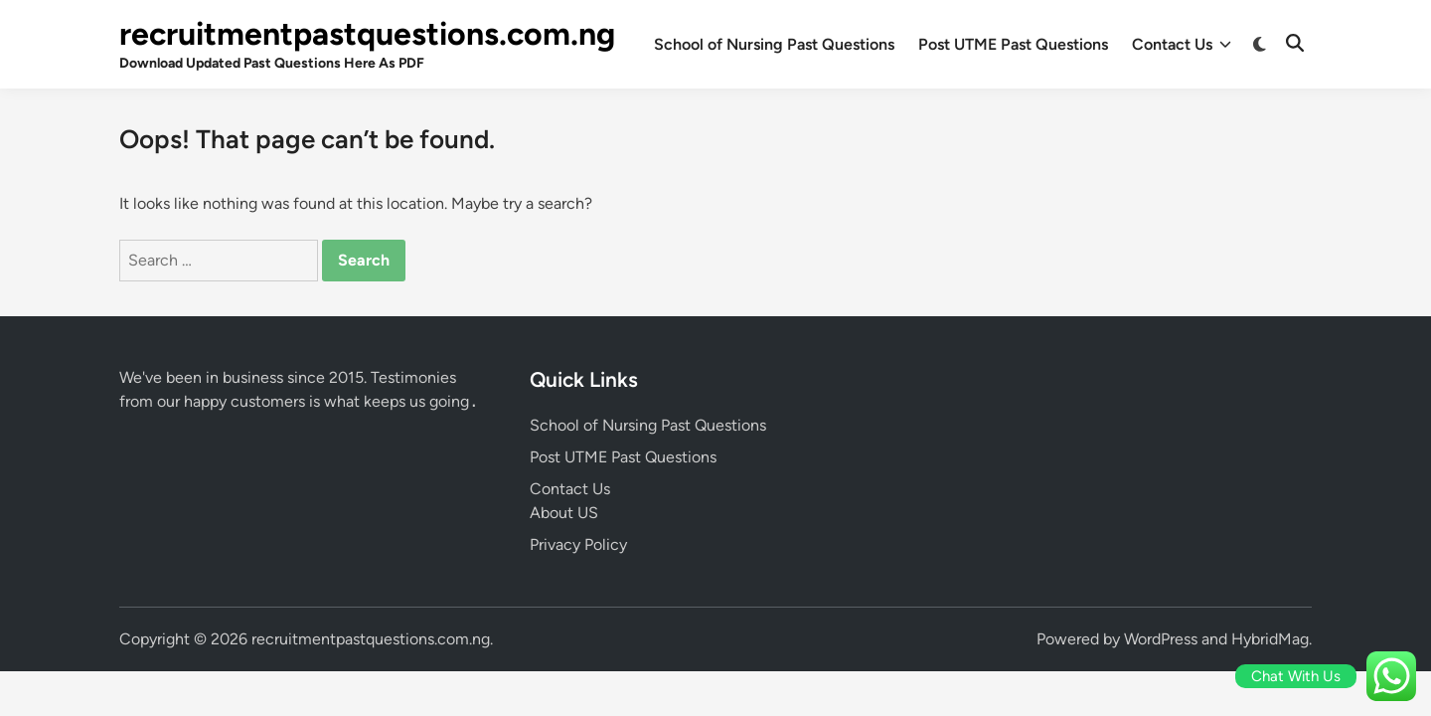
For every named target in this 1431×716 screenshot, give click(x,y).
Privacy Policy (578, 544)
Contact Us (1181, 45)
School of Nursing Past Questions (774, 44)
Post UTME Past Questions (1013, 44)
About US (564, 512)
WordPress (1160, 638)
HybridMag (1270, 638)
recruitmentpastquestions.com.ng (367, 34)
